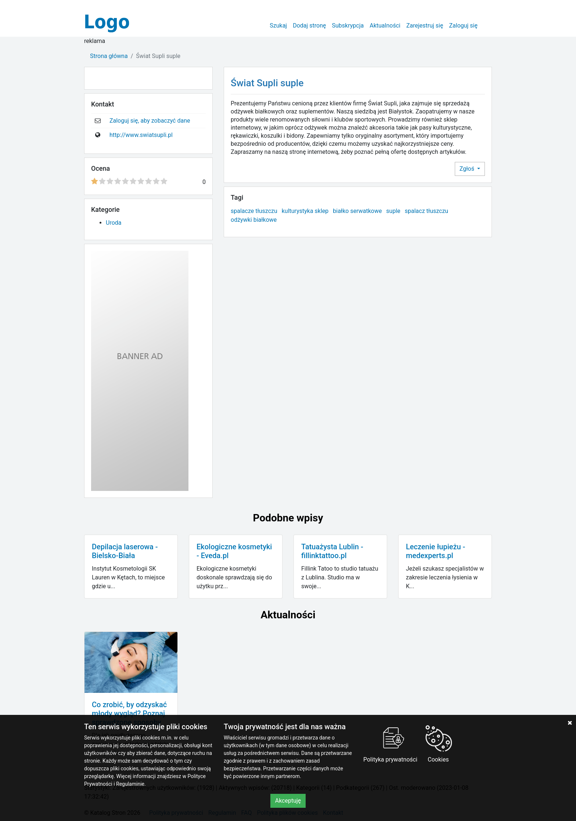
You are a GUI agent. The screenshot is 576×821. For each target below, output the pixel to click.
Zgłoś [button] (468, 168)
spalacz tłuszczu (426, 210)
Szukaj (278, 25)
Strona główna (109, 56)
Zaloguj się (463, 25)
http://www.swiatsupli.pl (141, 134)
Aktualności (385, 25)
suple (393, 210)
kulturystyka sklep (305, 210)
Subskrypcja (348, 25)
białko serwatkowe (357, 210)
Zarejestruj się (424, 25)
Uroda (114, 222)
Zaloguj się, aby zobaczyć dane (149, 120)
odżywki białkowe (254, 219)
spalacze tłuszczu (254, 210)
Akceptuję (288, 800)
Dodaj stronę (309, 25)
